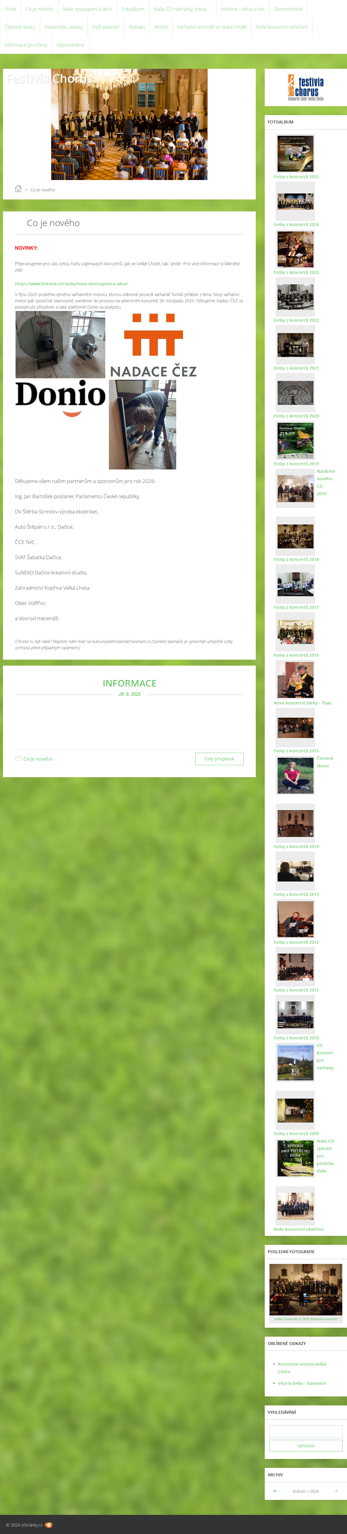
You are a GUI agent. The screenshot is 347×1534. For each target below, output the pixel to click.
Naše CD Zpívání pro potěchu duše (325, 1156)
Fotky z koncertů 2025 (296, 176)
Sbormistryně (288, 9)
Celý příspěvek (220, 759)
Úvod (10, 9)
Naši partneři (106, 27)
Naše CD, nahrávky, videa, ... (182, 9)
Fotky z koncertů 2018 (296, 559)
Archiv (161, 27)
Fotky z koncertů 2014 (296, 846)
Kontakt (137, 27)
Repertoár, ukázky (64, 27)
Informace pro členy (26, 45)
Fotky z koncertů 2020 (296, 416)
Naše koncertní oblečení (282, 27)
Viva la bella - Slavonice (302, 1383)
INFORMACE (129, 683)
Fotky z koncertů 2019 (296, 463)
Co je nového (39, 9)
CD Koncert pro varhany (325, 1056)
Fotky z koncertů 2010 (296, 1038)
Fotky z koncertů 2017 (296, 607)
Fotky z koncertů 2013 (296, 894)
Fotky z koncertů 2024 (296, 224)
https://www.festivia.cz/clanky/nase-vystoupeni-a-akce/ (71, 283)
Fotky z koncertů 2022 (296, 320)
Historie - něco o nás (242, 9)
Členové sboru (20, 27)
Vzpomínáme (71, 45)
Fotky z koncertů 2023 (296, 272)
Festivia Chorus (49, 78)
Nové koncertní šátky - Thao (303, 703)
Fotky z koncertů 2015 (296, 751)
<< (275, 1491)
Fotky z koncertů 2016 (296, 655)
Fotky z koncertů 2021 (296, 368)
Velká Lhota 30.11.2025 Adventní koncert (305, 1319)
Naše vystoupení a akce (87, 9)
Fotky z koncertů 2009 (296, 1133)
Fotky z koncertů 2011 (296, 990)
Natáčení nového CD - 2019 (326, 482)
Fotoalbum (133, 9)
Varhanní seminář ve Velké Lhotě (211, 27)
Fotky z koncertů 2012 (296, 942)
